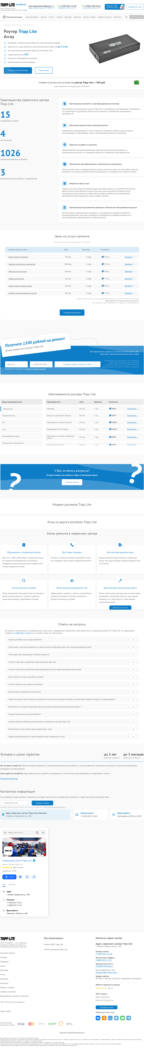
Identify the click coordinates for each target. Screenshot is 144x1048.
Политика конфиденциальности (72, 1032)
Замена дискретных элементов (21, 264)
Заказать (130, 257)
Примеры (4, 961)
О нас (52, 17)
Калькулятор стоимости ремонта (14, 996)
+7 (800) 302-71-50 (14, 905)
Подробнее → (132, 409)
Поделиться (98, 1018)
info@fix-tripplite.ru (104, 966)
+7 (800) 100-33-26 (92, 6)
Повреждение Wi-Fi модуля (57, 429)
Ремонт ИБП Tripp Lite (53, 944)
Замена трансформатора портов (22, 293)
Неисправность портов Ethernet (59, 422)
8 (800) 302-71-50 (104, 960)
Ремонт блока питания (18, 257)
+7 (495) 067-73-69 (68, 6)
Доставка (68, 17)
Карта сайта (5, 1011)
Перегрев (50, 409)
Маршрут (9, 876)
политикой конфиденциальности (35, 369)
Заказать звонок (72, 482)
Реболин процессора (17, 271)
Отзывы (60, 17)
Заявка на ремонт (105, 17)
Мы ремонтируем (12, 17)
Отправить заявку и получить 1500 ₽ (77, 364)
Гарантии (77, 17)
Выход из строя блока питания (59, 415)
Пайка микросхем (16, 278)
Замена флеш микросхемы (20, 286)
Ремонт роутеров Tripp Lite (55, 949)
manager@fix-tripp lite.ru (106, 972)
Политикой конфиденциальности (54, 807)
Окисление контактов (55, 445)
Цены (43, 17)
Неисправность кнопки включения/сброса (60, 437)
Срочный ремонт (32, 17)
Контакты (117, 17)
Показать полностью (9, 778)
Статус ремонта (137, 17)
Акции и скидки (89, 17)
